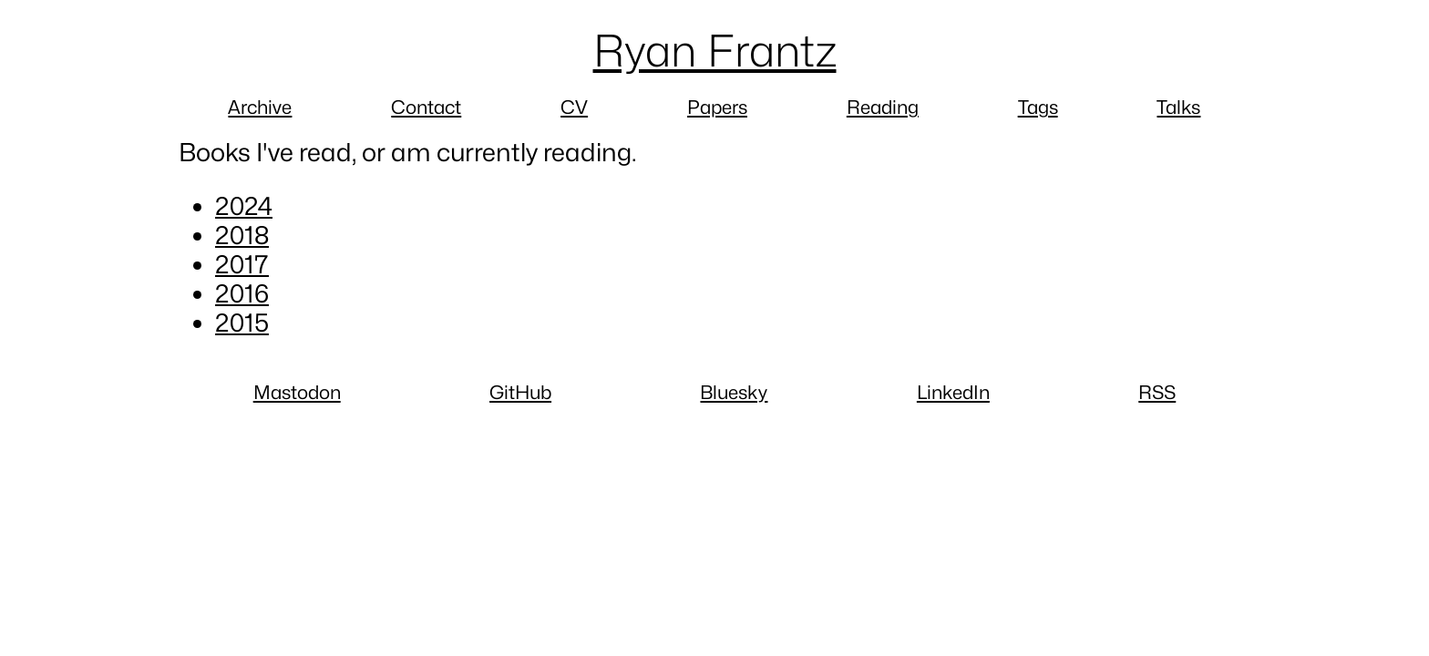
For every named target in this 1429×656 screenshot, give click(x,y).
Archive (260, 107)
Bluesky (733, 392)
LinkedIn (953, 392)
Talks (1178, 107)
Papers (717, 107)
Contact (426, 107)
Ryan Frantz (715, 51)
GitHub (520, 392)
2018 (242, 235)
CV (574, 107)
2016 (242, 293)
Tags (1038, 107)
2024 (243, 205)
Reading (883, 107)
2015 (242, 322)
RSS (1157, 392)
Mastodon (297, 392)
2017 (242, 264)
